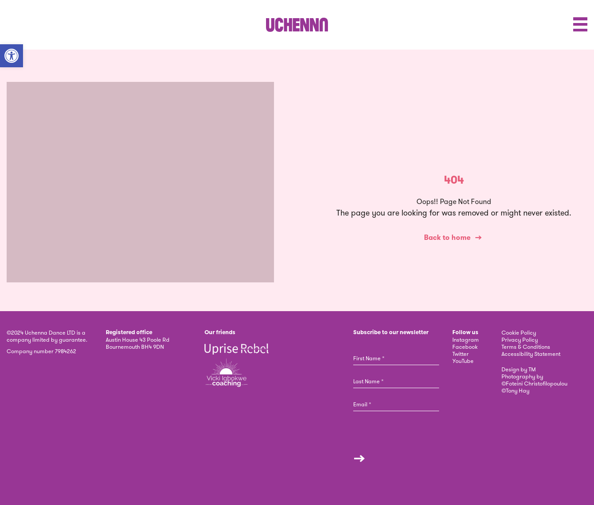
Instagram (465, 339)
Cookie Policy (518, 332)
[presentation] (397, 442)
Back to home (447, 237)
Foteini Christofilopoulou (536, 383)
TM (532, 369)
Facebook (465, 346)
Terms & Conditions (525, 346)
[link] (297, 25)
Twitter (460, 353)
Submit (359, 458)
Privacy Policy (519, 339)
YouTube (463, 360)
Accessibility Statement (530, 353)
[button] (11, 55)
